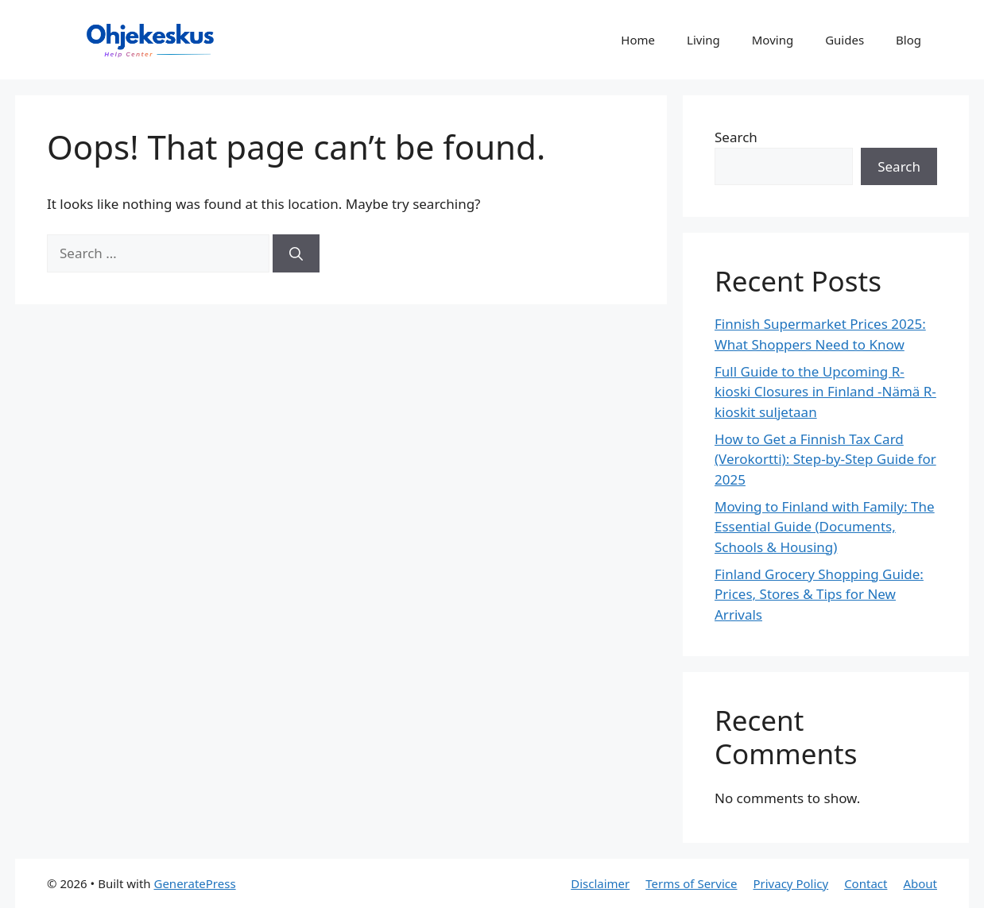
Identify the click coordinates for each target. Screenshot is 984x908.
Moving (772, 40)
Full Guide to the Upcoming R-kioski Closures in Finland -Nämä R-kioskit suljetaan (825, 391)
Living (703, 40)
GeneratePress (194, 883)
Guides (844, 40)
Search (736, 137)
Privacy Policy (790, 883)
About (920, 883)
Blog (908, 40)
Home (638, 40)
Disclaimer (600, 883)
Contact (865, 883)
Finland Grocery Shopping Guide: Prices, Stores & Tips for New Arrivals (819, 594)
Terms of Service (691, 883)
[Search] (296, 253)
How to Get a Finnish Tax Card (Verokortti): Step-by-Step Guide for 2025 (825, 459)
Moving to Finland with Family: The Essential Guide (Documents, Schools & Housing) (825, 526)
